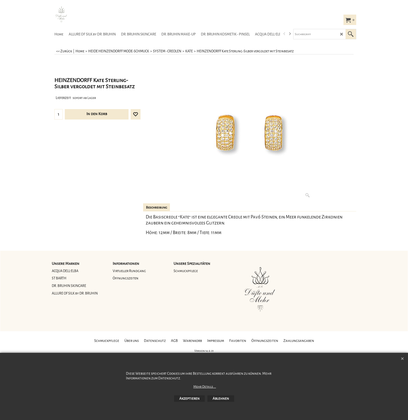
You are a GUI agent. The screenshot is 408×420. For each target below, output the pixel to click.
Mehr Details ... (204, 386)
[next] (289, 34)
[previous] (284, 34)
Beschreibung (156, 207)
